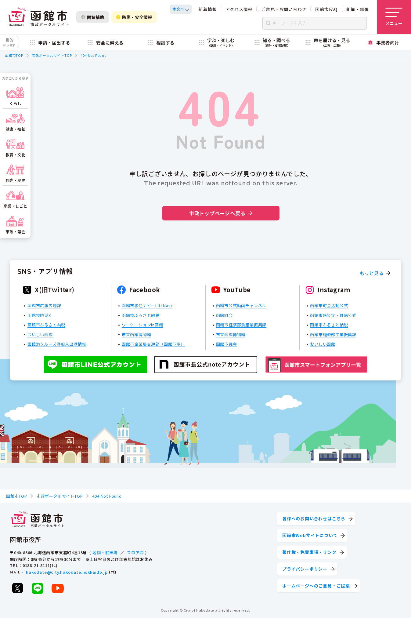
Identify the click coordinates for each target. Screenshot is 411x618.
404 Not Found (93, 55)
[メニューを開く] (394, 17)
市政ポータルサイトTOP (52, 55)
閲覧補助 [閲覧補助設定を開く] (92, 17)
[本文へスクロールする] (181, 9)
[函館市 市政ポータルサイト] (38, 17)
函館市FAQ (326, 9)
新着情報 (208, 9)
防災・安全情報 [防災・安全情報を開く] (134, 17)
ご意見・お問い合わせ (283, 9)
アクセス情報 (238, 9)
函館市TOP (14, 55)
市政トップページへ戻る (220, 213)
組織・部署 (357, 9)
